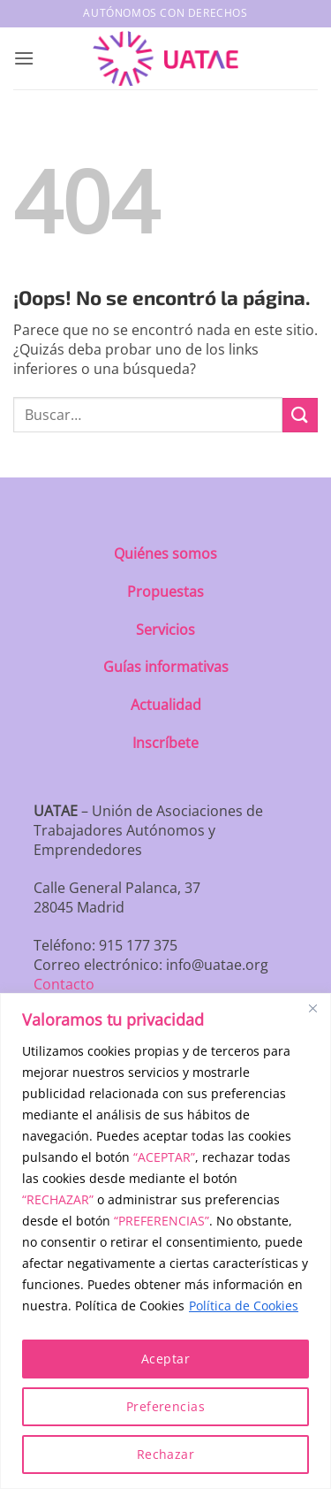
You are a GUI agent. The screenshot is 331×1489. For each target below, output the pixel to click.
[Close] (312, 1008)
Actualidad (166, 704)
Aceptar (165, 1358)
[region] (165, 1241)
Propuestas (165, 591)
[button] (23, 58)
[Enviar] (300, 415)
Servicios (165, 629)
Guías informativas (166, 666)
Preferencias (165, 1406)
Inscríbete (165, 742)
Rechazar (165, 1454)
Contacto (64, 984)
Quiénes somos (165, 553)
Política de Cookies (243, 1305)
